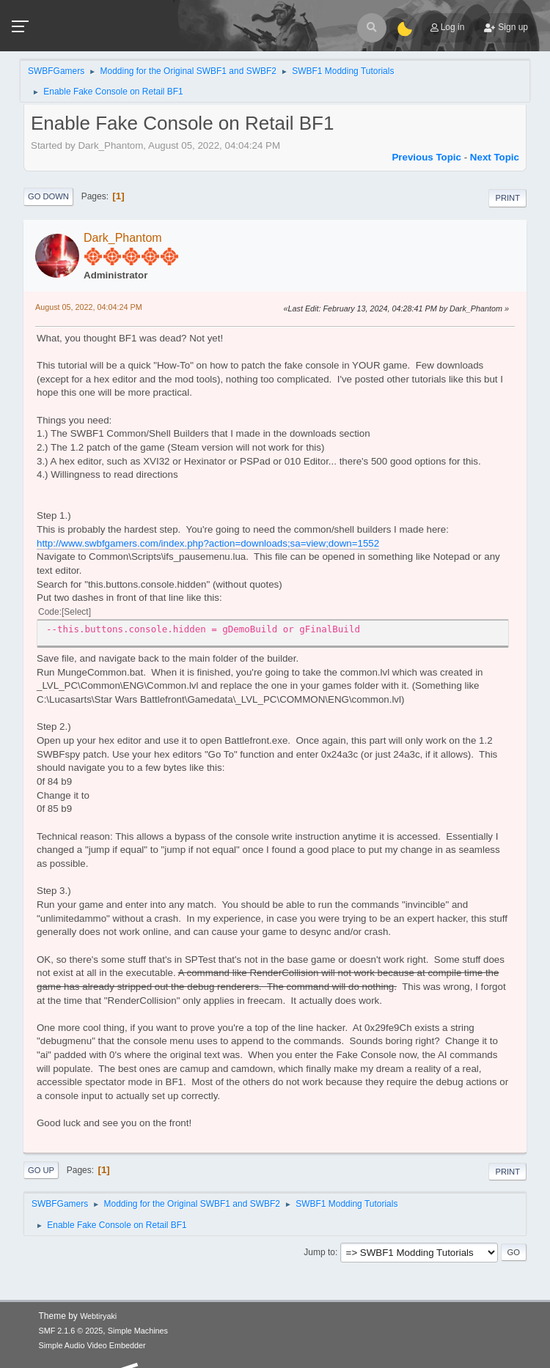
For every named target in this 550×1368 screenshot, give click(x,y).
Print (507, 197)
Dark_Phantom (123, 238)
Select (76, 612)
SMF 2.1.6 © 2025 (71, 1330)
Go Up (41, 1170)
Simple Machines (138, 1330)
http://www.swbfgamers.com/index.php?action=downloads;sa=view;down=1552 (208, 543)
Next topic (494, 157)
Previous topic (426, 157)
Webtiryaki (98, 1316)
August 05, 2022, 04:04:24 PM (88, 307)
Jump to (319, 1252)
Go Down (48, 196)
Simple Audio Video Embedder (92, 1345)
